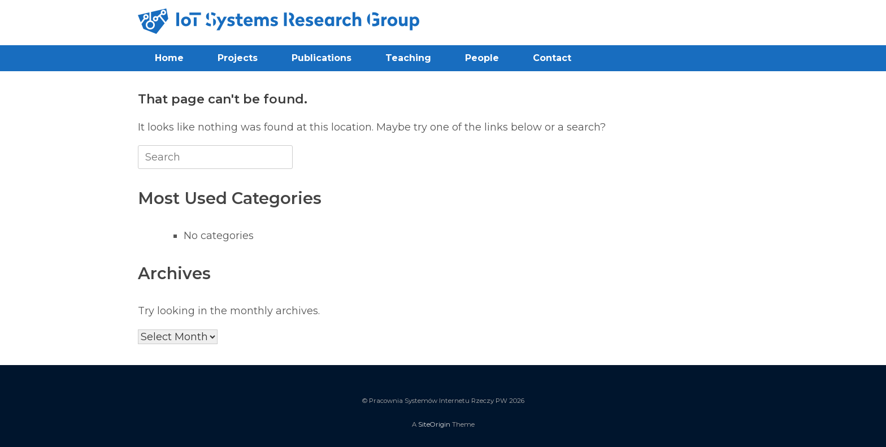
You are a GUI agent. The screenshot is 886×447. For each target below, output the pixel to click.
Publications (321, 58)
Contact (552, 58)
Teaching (408, 58)
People (482, 58)
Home (169, 58)
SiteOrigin (434, 424)
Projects (238, 58)
